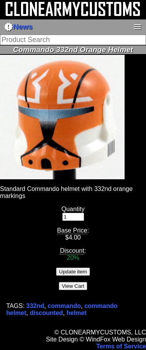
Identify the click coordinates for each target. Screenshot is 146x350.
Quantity (73, 209)
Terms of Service (121, 346)
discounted (46, 313)
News (18, 27)
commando (64, 306)
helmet (77, 313)
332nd (35, 306)
